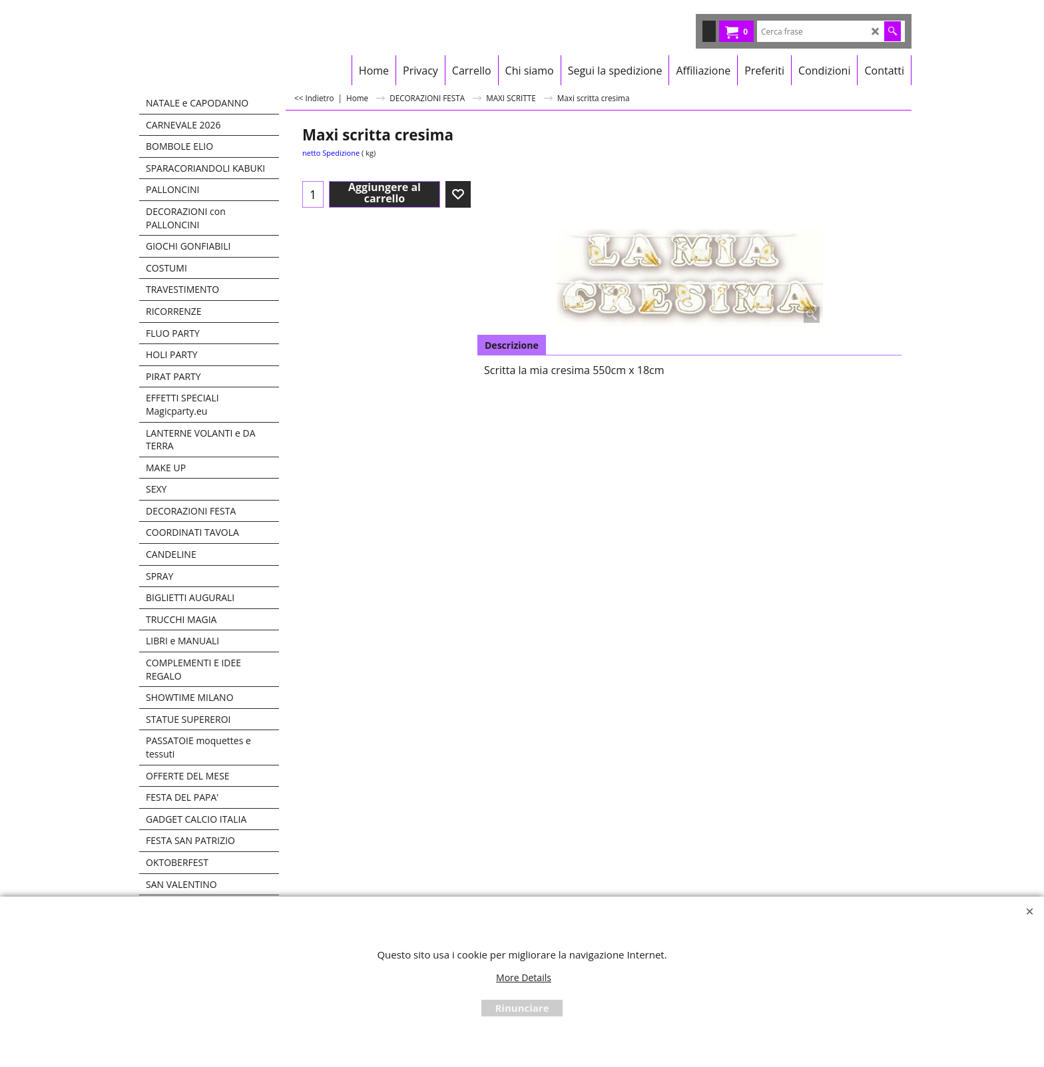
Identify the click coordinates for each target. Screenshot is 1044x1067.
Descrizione (512, 345)
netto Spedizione (331, 153)
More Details (523, 977)
